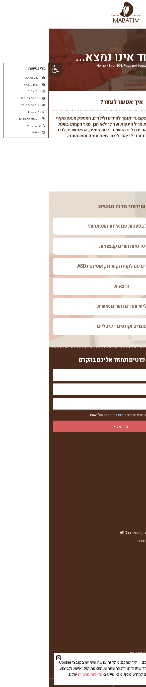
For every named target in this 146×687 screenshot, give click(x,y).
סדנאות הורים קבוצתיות (73, 246)
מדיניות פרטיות (130, 502)
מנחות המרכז (132, 477)
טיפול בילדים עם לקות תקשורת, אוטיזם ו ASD (73, 266)
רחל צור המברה (130, 469)
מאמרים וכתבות (130, 605)
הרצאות (72, 286)
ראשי (138, 453)
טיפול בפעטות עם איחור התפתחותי (73, 226)
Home (52, 65)
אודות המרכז (132, 461)
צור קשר (135, 494)
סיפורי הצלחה (131, 485)
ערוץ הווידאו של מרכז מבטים (119, 597)
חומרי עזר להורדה (128, 613)
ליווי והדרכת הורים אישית (73, 306)
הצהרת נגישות (131, 510)
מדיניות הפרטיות (67, 415)
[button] (6, 69)
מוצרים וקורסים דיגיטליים (73, 326)
